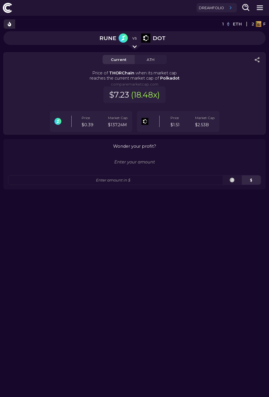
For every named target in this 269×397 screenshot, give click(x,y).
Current (118, 59)
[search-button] (246, 7)
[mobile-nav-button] (259, 7)
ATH (150, 59)
